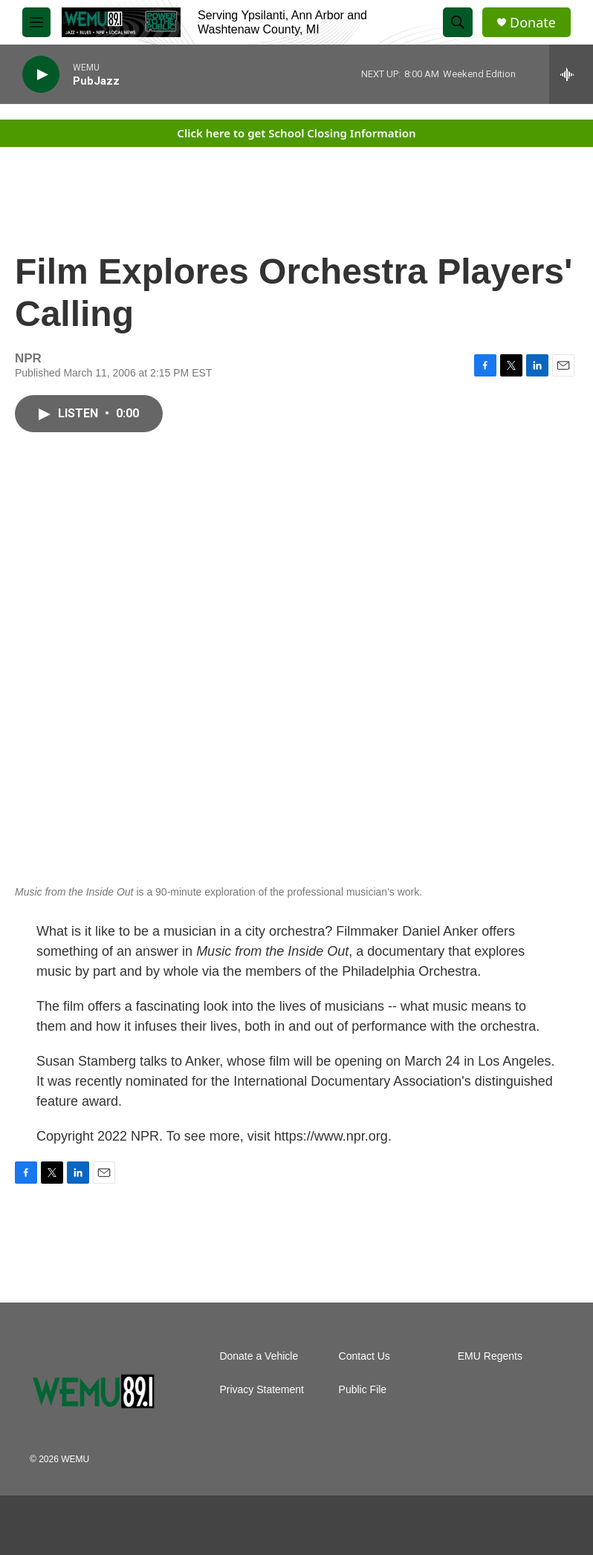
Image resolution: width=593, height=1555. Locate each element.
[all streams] (571, 74)
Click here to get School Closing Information (296, 132)
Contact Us (364, 1356)
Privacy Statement (261, 1389)
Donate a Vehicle (258, 1356)
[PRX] (141, 1525)
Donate (533, 22)
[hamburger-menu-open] (36, 22)
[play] (41, 74)
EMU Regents (490, 1356)
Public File (363, 1389)
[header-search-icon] (458, 22)
